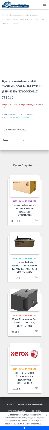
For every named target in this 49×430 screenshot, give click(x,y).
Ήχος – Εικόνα (35, 411)
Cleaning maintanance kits (22, 117)
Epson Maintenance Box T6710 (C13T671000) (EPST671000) (24, 322)
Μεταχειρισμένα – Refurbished (30, 404)
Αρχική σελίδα (7, 15)
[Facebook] (24, 428)
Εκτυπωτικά (17, 15)
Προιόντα (10, 404)
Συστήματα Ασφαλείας (17, 411)
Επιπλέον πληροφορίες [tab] (15, 130)
